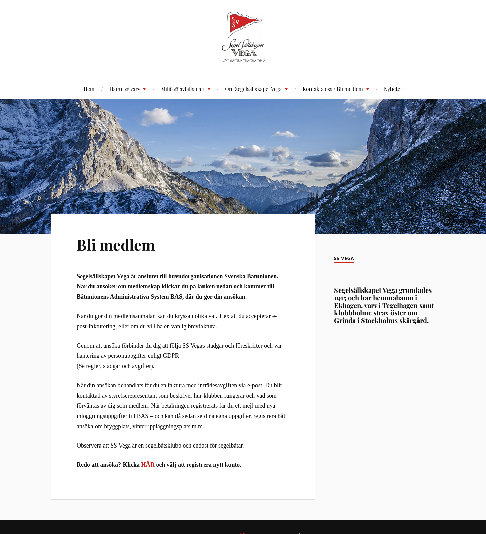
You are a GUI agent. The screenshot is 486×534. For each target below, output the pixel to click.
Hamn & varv (124, 88)
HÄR (148, 464)
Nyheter (393, 88)
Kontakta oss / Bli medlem (333, 88)
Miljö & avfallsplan (182, 88)
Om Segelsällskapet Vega (253, 88)
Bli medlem (116, 244)
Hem (89, 88)
